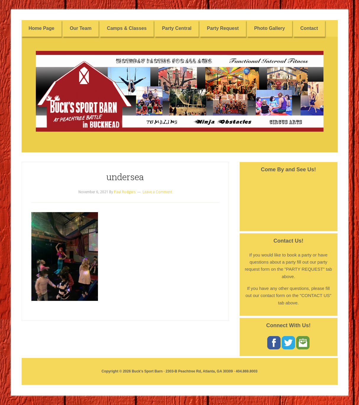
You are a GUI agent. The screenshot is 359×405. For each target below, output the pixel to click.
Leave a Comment (157, 192)
